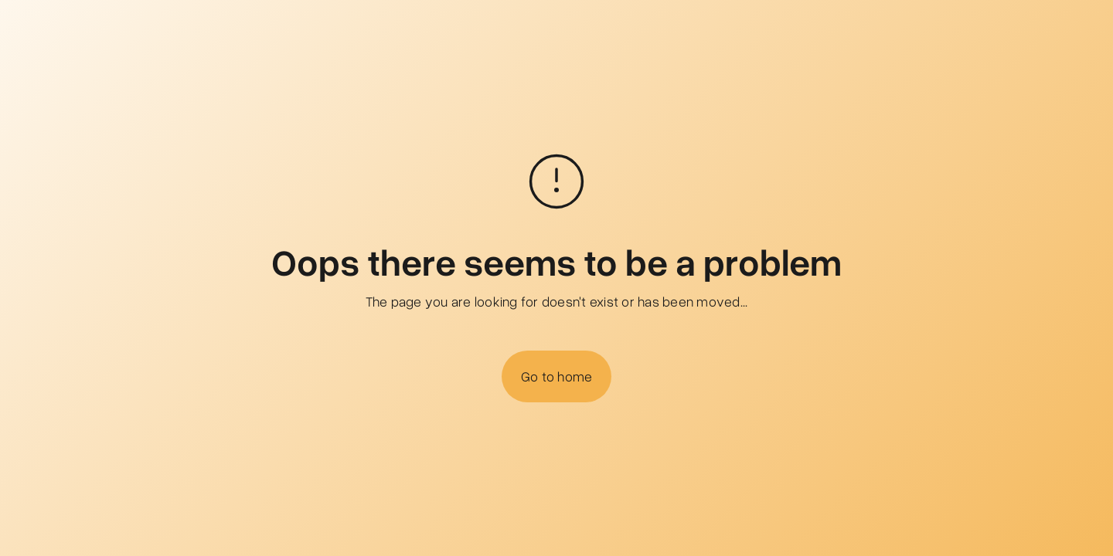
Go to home (557, 376)
